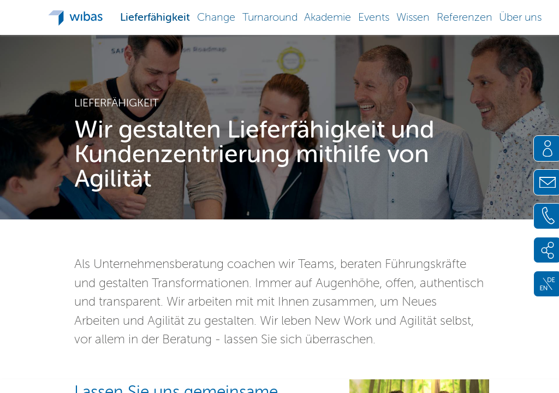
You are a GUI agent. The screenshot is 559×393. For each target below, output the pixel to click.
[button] (155, 16)
